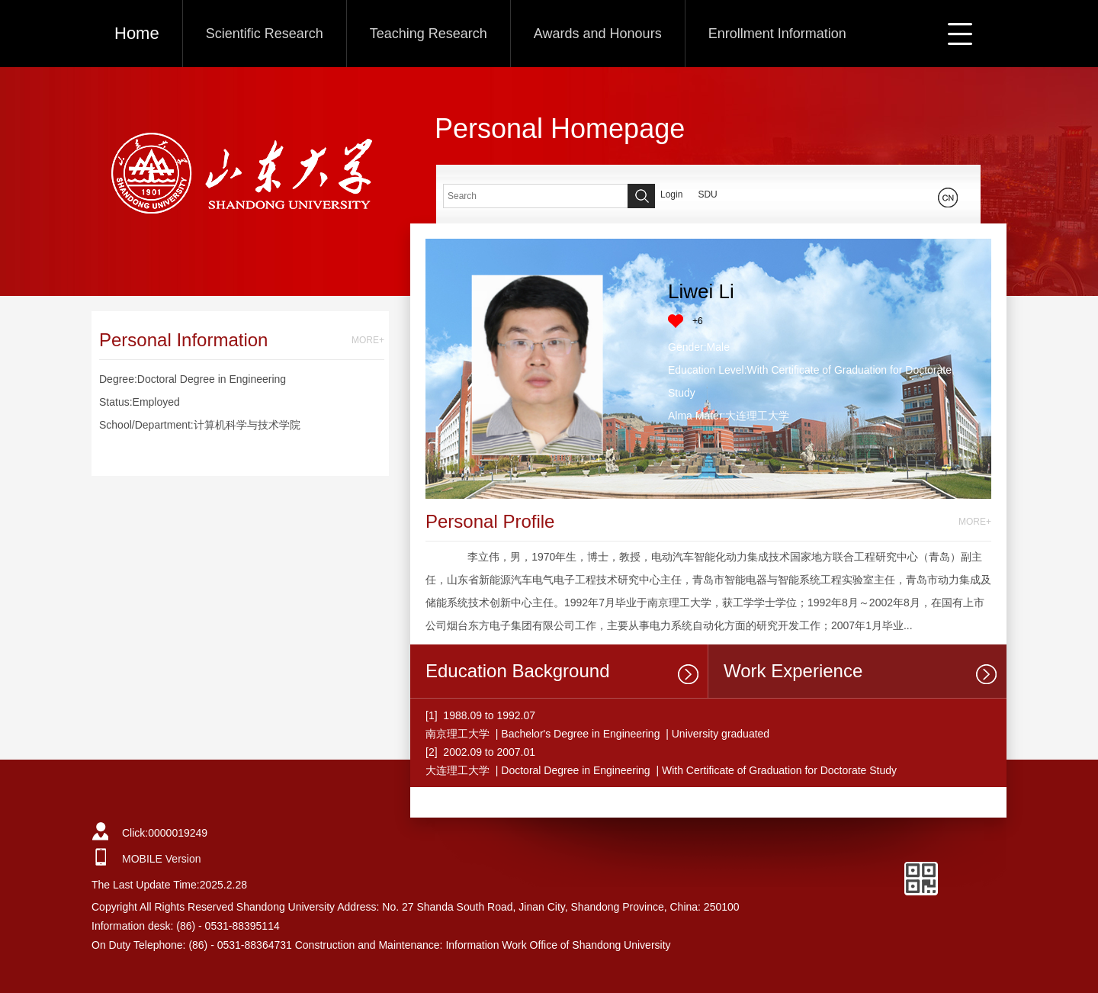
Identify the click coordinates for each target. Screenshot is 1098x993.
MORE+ (368, 340)
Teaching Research (428, 33)
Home (136, 33)
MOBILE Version (161, 859)
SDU (707, 194)
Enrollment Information (777, 33)
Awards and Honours (598, 33)
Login (671, 194)
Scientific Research (264, 33)
